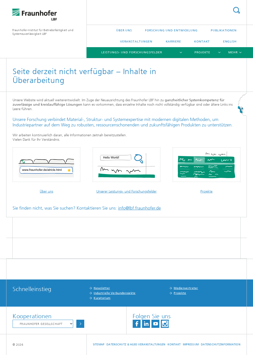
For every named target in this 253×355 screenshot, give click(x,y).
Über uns (124, 30)
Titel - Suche (236, 10)
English (230, 41)
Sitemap (99, 344)
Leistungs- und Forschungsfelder (131, 52)
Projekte (202, 52)
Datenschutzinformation (220, 344)
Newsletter (102, 288)
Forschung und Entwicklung (171, 30)
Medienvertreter (186, 288)
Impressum (191, 344)
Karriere (173, 41)
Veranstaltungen (136, 41)
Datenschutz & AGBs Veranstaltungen (135, 344)
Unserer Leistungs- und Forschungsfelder (126, 191)
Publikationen (224, 30)
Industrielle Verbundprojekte (114, 293)
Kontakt (202, 41)
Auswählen (80, 324)
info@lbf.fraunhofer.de (139, 208)
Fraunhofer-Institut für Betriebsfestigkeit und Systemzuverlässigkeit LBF (42, 32)
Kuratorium (102, 298)
